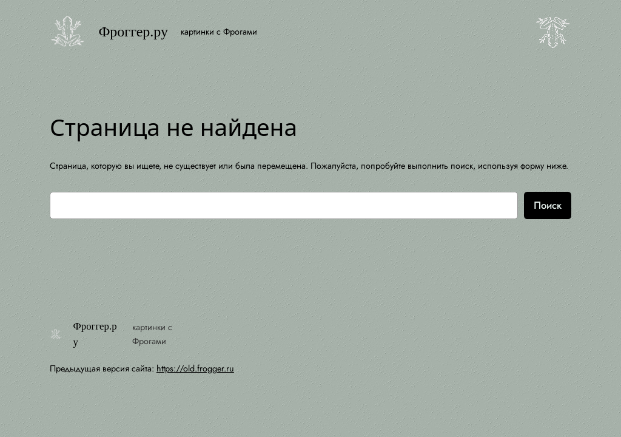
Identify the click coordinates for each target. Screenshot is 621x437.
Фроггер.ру (133, 31)
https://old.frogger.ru (195, 368)
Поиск (548, 205)
